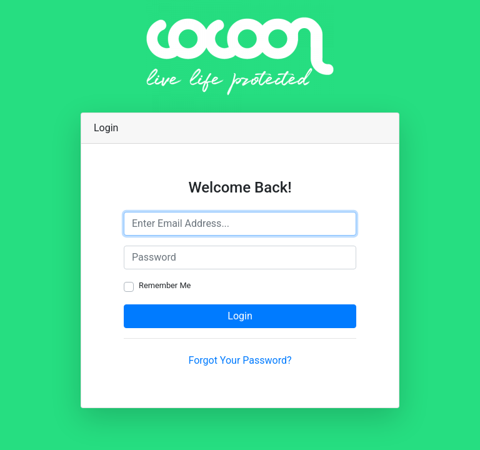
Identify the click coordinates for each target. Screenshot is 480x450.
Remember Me (165, 285)
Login (240, 316)
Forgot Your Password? (239, 360)
